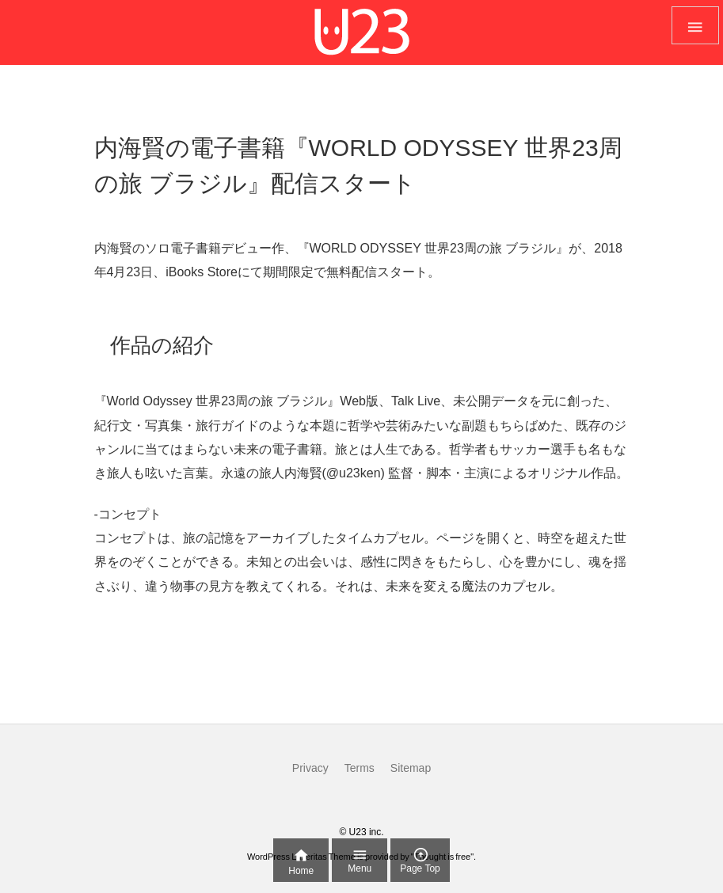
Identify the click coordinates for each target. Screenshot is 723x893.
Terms (359, 768)
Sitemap (410, 768)
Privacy (310, 768)
